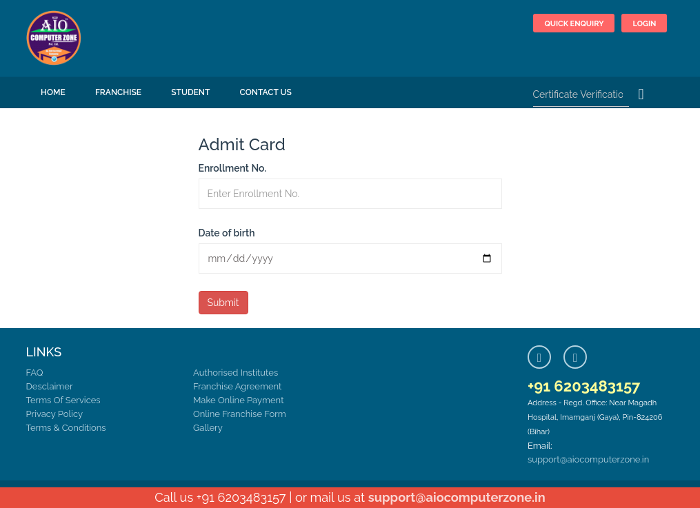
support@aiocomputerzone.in (588, 459)
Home (53, 92)
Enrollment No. (233, 168)
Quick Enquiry (573, 23)
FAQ (34, 372)
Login (644, 23)
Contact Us (266, 92)
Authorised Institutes (235, 372)
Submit (223, 302)
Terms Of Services (63, 400)
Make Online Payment (238, 400)
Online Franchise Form (239, 414)
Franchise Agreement (237, 386)
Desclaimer (49, 386)
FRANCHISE (118, 92)
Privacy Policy (54, 414)
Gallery (208, 428)
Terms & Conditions (66, 428)
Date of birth (227, 232)
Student (190, 92)
